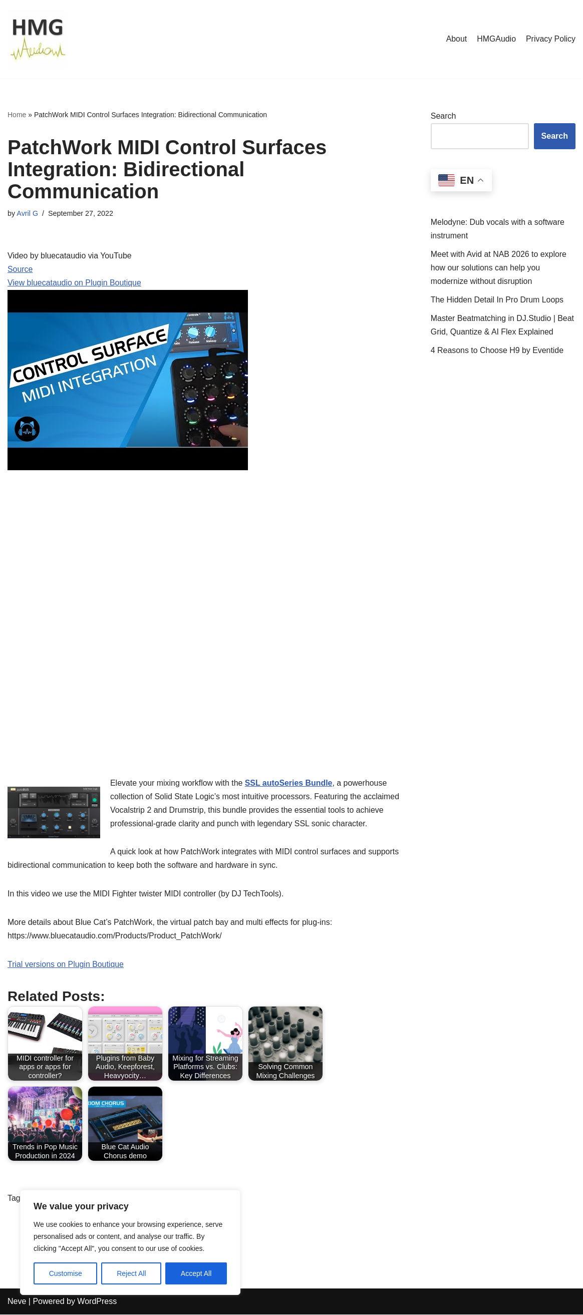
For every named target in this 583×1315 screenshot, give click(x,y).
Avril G (27, 213)
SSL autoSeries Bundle (289, 783)
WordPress (97, 1302)
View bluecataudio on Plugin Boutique (75, 283)
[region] (130, 1242)
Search (443, 116)
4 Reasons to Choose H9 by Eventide (497, 351)
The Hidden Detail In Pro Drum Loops (497, 300)
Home (17, 115)
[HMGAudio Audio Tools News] (38, 39)
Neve (17, 1302)
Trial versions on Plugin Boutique (66, 965)
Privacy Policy (550, 39)
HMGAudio (495, 39)
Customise (65, 1273)
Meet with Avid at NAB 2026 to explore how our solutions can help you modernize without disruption (499, 267)
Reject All (131, 1273)
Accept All (196, 1273)
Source (20, 269)
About (455, 39)
